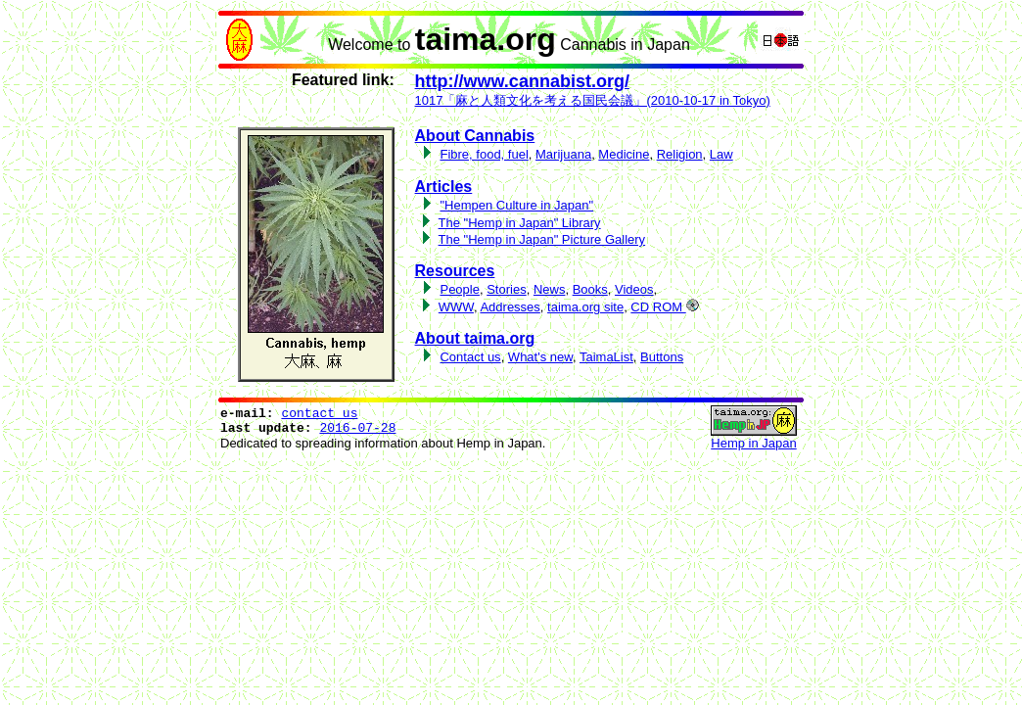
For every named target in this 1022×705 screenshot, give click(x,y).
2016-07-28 (357, 428)
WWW (456, 307)
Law (721, 154)
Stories (506, 289)
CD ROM (664, 307)
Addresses (509, 307)
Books (590, 289)
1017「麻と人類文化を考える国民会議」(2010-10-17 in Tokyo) (592, 100)
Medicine (623, 154)
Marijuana (563, 154)
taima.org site (585, 307)
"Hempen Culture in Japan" (516, 205)
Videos (634, 289)
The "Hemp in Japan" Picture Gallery (542, 239)
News (550, 289)
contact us (319, 413)
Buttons (661, 357)
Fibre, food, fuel (484, 154)
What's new (540, 357)
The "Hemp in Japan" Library (520, 222)
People (459, 289)
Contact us (470, 357)
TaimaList (606, 357)
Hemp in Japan (753, 443)
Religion (680, 154)
